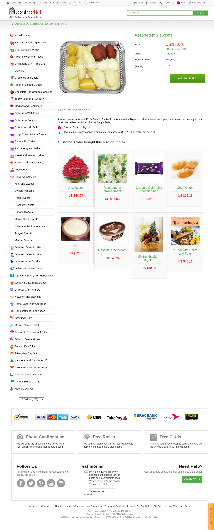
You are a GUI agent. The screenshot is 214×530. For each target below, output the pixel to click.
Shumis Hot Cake (25, 141)
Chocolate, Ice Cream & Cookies (33, 91)
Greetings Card (23, 317)
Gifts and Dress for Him (28, 254)
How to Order (48, 3)
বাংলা (183, 3)
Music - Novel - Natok (27, 325)
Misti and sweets (24, 24)
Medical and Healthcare (28, 105)
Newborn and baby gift (28, 296)
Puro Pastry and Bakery (28, 148)
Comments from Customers (88, 506)
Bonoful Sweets (24, 211)
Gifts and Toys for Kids (28, 261)
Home (13, 3)
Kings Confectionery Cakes (30, 134)
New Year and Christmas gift (31, 360)
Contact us (192, 479)
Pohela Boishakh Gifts (27, 381)
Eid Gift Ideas (22, 35)
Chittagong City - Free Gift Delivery (30, 67)
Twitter (31, 483)
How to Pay (66, 3)
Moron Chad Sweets (26, 219)
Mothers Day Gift (24, 388)
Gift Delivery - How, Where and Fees (171, 506)
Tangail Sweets (23, 233)
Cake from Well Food (27, 113)
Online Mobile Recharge (29, 268)
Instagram (61, 483)
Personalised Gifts (25, 176)
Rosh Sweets (39, 24)
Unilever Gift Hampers (27, 289)
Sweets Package (24, 190)
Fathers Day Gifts (25, 346)
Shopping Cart (199, 3)
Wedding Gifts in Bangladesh (31, 282)
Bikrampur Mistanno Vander (31, 226)
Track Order (94, 3)
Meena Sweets (23, 240)
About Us (33, 506)
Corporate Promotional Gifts (31, 332)
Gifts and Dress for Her (28, 247)
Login (140, 3)
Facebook (21, 483)
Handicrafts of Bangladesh (30, 310)
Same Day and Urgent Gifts (30, 42)
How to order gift (63, 506)
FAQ (80, 3)
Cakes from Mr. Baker (27, 127)
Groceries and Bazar (27, 77)
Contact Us (169, 3)
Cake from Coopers (26, 120)
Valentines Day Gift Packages (32, 367)
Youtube (51, 483)
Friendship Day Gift (26, 353)
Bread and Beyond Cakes (29, 155)
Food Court (21, 169)
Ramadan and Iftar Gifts (28, 374)
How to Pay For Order (140, 506)
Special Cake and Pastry (29, 162)
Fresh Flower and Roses (29, 56)
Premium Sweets (24, 204)
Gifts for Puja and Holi (27, 339)
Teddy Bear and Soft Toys (29, 98)
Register (153, 3)
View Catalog (29, 3)
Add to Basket (187, 78)
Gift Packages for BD (27, 49)
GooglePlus (41, 483)
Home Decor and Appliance (30, 303)
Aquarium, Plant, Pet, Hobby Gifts (34, 275)
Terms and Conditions (115, 506)
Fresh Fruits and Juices (28, 84)
